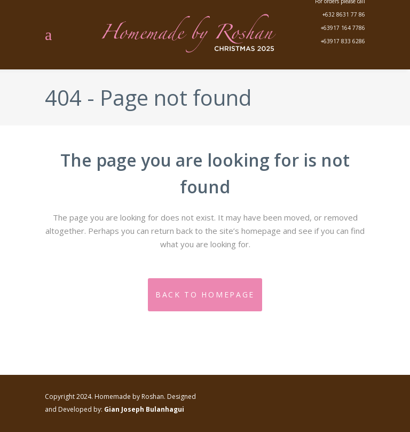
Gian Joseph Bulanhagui (144, 409)
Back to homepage (205, 294)
